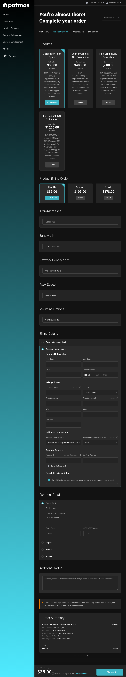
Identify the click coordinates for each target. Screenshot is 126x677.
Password (50, 455)
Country (86, 387)
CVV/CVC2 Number (90, 528)
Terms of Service (81, 674)
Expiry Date (50, 528)
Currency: (111, 17)
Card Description (52, 517)
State (85, 409)
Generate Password (57, 466)
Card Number (51, 508)
